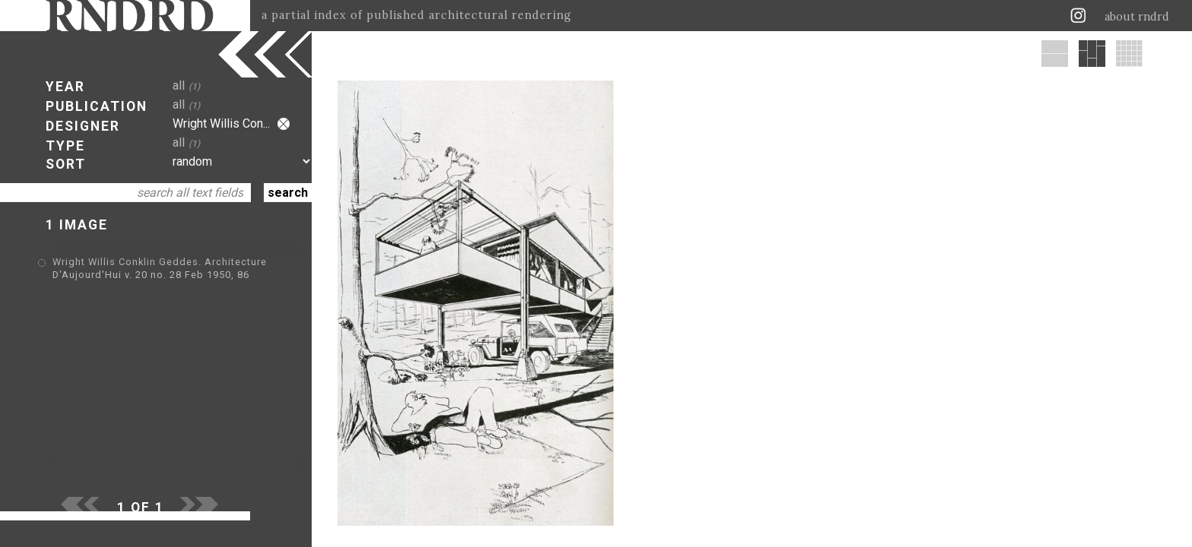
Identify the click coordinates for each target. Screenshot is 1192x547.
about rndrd (1137, 17)
